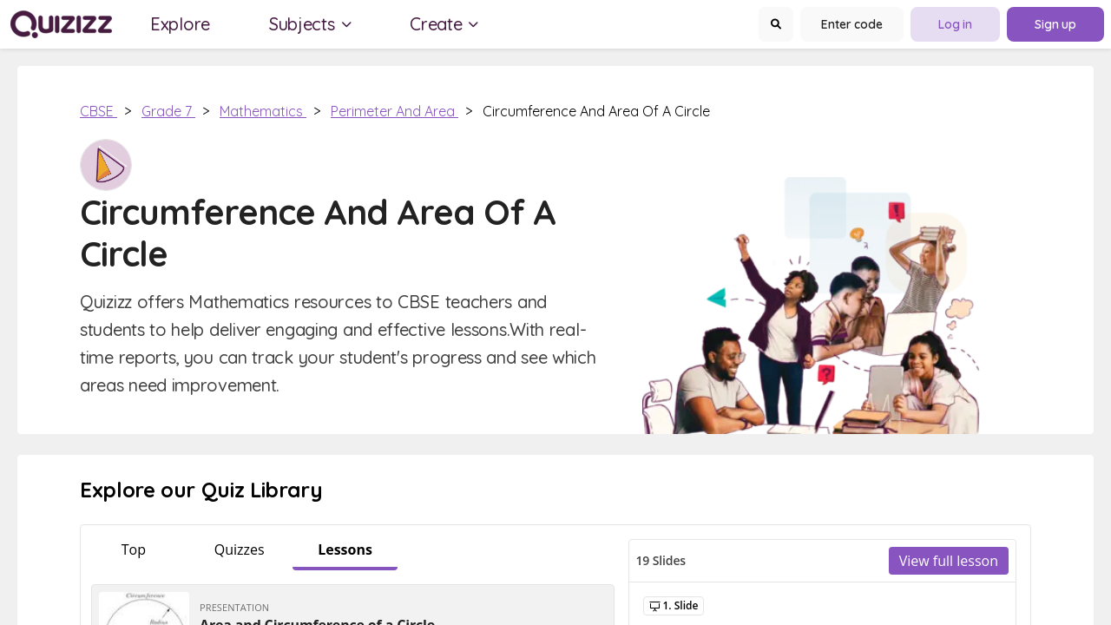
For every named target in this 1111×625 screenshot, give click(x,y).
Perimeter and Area (394, 111)
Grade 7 (168, 111)
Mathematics (263, 111)
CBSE (98, 111)
